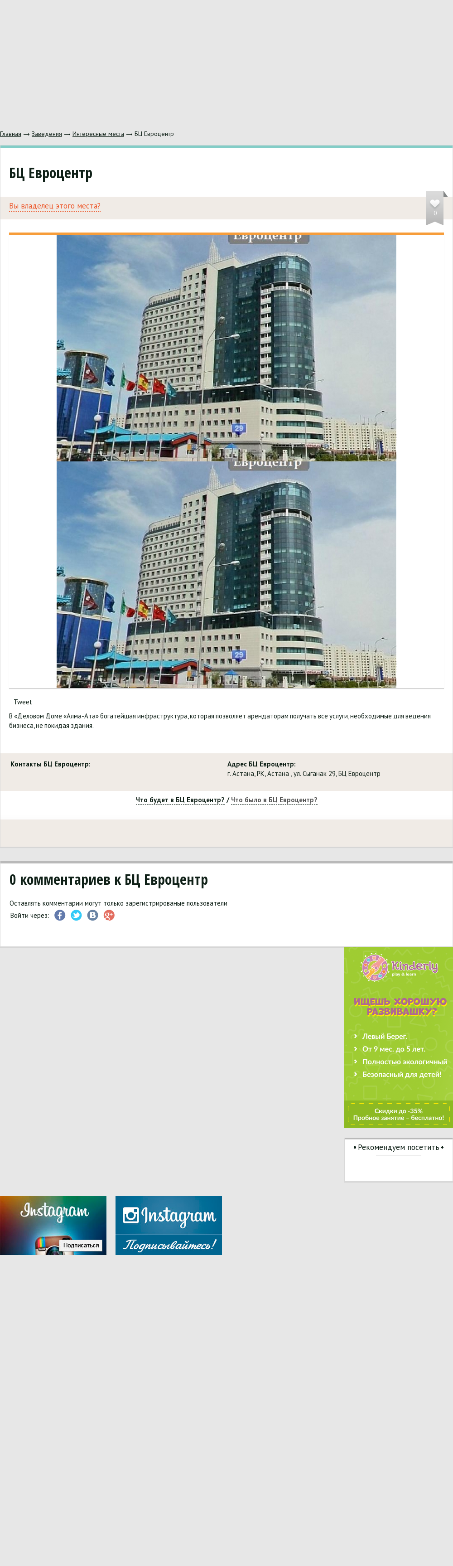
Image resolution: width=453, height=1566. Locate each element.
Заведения (47, 134)
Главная (10, 134)
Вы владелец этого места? (55, 206)
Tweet (23, 702)
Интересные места (98, 134)
